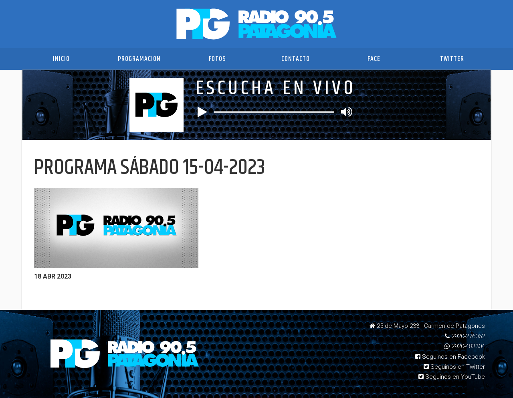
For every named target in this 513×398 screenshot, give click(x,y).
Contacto (295, 59)
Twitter (452, 59)
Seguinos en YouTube (451, 376)
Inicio (61, 59)
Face (374, 59)
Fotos (217, 59)
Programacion (139, 59)
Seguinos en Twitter (454, 366)
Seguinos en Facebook (450, 356)
